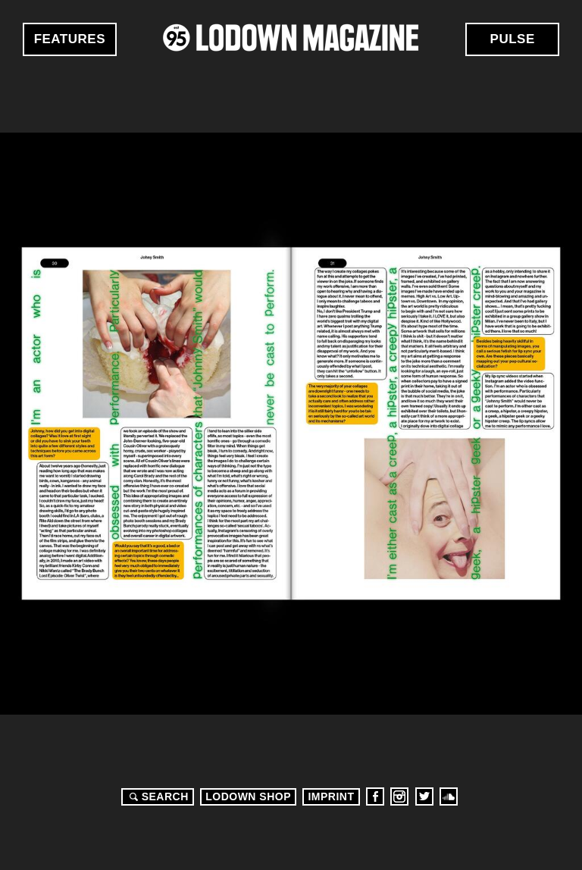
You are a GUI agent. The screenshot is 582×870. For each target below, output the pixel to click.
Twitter (424, 796)
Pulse (512, 39)
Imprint (331, 796)
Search (157, 796)
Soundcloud (449, 796)
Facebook (375, 796)
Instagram (399, 796)
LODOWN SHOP (248, 796)
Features (69, 39)
